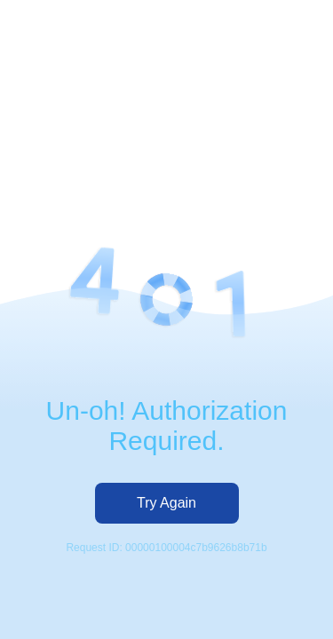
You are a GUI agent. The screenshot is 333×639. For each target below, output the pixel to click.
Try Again (166, 502)
